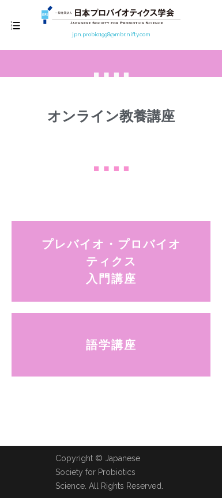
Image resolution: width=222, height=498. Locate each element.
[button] (111, 261)
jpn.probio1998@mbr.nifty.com (111, 34)
